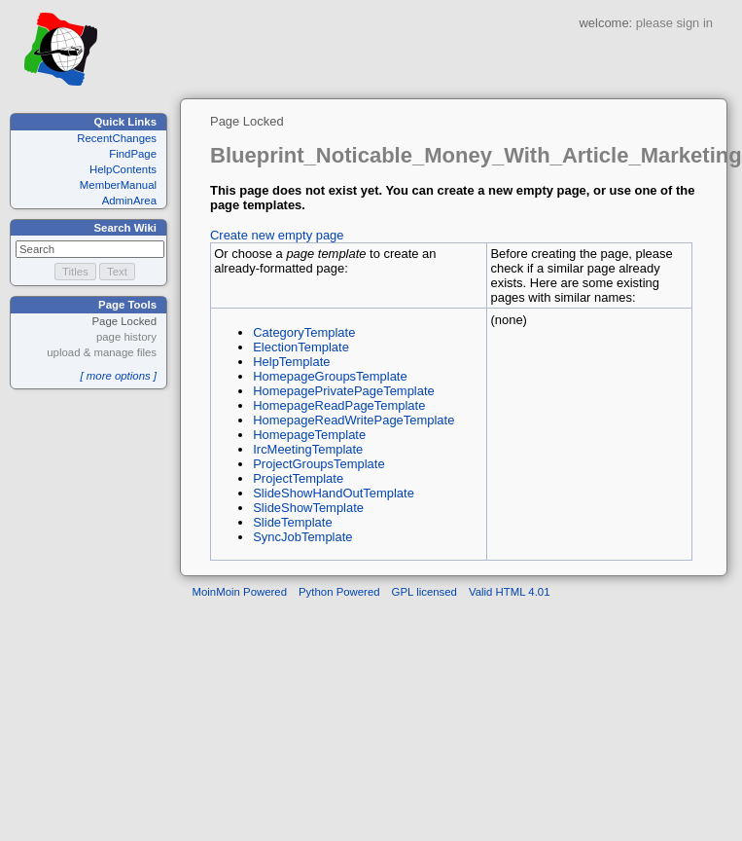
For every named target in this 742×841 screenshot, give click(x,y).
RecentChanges (117, 138)
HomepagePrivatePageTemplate (344, 391)
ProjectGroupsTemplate (318, 464)
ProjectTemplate (298, 478)
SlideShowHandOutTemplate (333, 493)
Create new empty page (277, 235)
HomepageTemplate (309, 434)
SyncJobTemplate (302, 537)
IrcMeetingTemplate (308, 449)
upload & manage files (102, 352)
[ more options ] (118, 376)
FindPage (133, 154)
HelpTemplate (291, 361)
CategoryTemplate (304, 332)
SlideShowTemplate (308, 507)
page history (126, 337)
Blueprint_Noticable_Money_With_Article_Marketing (476, 155)
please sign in (674, 23)
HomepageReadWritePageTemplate (353, 420)
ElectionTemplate (301, 347)
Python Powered (339, 592)
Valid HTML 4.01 (509, 592)
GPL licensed (424, 592)
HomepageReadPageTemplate (339, 405)
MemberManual (118, 185)
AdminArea (129, 200)
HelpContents (123, 169)
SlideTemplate (292, 522)
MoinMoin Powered (240, 592)
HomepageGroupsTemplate (329, 376)
